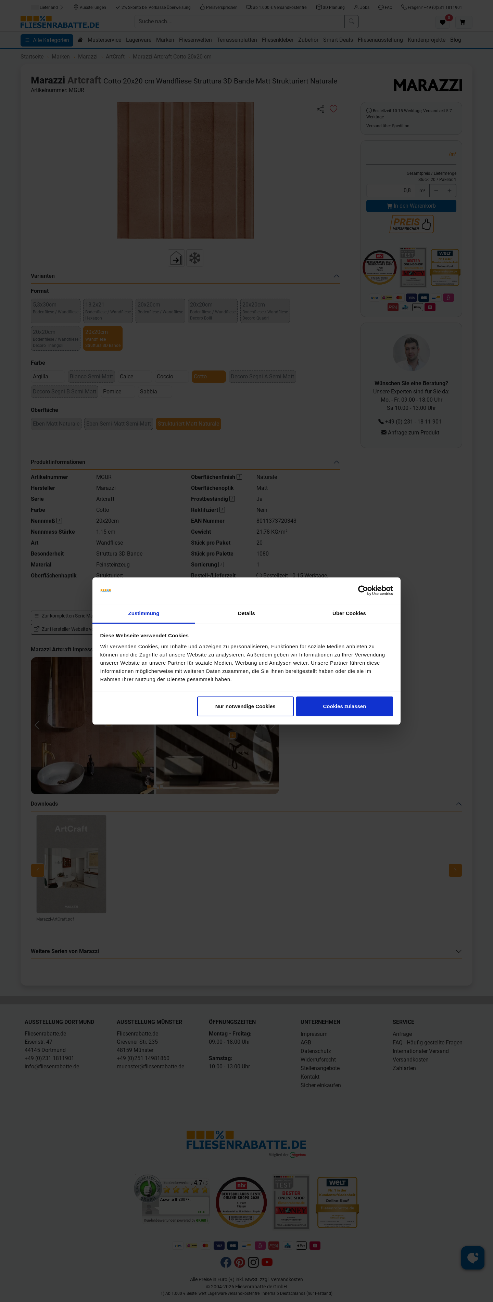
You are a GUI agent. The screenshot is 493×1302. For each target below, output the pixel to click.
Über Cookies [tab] (349, 613)
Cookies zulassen (344, 706)
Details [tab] (246, 613)
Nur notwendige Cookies (245, 706)
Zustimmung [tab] (144, 613)
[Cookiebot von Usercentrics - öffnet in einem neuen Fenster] (363, 591)
